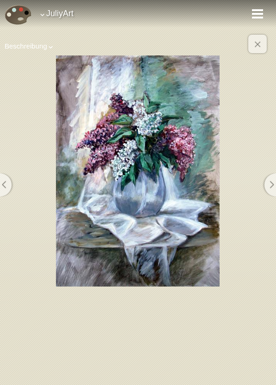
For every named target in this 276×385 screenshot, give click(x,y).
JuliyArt (60, 13)
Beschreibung (26, 46)
